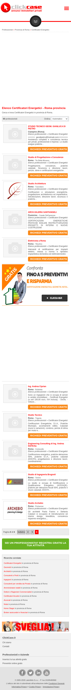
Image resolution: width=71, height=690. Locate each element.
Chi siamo (6, 642)
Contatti (5, 646)
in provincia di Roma (21, 563)
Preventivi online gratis (12, 663)
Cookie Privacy (35, 687)
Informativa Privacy (19, 687)
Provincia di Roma (22, 30)
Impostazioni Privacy (51, 687)
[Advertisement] (35, 69)
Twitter (30, 673)
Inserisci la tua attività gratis (14, 659)
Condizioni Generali (56, 683)
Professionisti (7, 30)
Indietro (21, 532)
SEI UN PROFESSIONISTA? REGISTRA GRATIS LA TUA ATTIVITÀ (35, 544)
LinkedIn (38, 673)
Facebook (22, 673)
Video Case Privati (46, 673)
